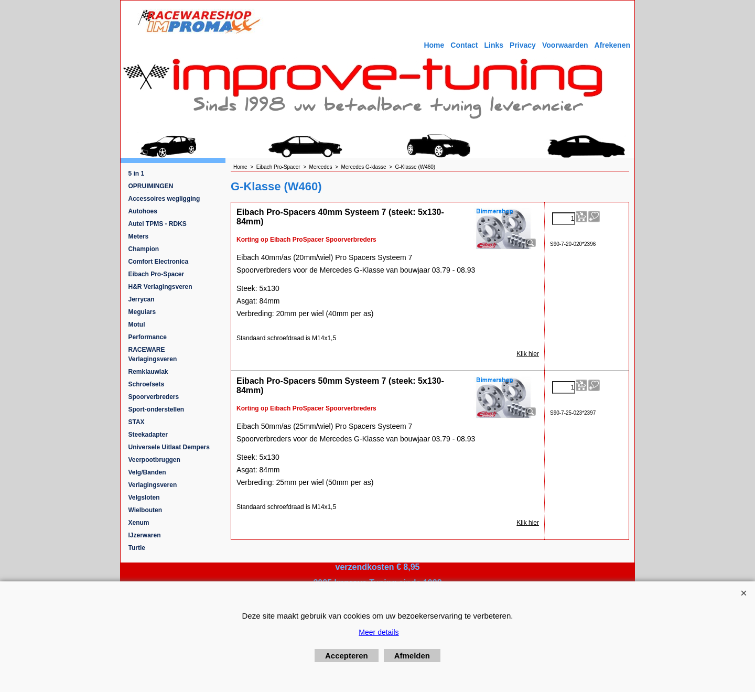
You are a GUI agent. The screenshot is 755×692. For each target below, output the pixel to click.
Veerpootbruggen (154, 459)
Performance (147, 337)
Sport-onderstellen (156, 409)
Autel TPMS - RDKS (157, 224)
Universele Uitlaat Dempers (169, 447)
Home (434, 45)
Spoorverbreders (153, 397)
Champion (143, 249)
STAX (136, 422)
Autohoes (142, 211)
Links (493, 45)
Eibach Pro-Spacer (156, 274)
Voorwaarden (565, 45)
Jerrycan (141, 299)
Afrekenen (612, 45)
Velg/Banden (147, 472)
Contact (464, 45)
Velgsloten (144, 497)
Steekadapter (148, 434)
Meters (138, 236)
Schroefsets (146, 384)
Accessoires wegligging (164, 198)
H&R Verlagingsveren (160, 286)
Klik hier (527, 354)
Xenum (138, 522)
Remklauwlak (148, 371)
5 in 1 (136, 173)
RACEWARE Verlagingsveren (152, 354)
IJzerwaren (144, 535)
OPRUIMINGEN (151, 186)
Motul (136, 324)
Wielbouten (145, 510)
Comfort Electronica (158, 261)
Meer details (378, 632)
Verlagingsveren (152, 485)
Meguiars (142, 312)
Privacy (523, 45)
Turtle (136, 548)
